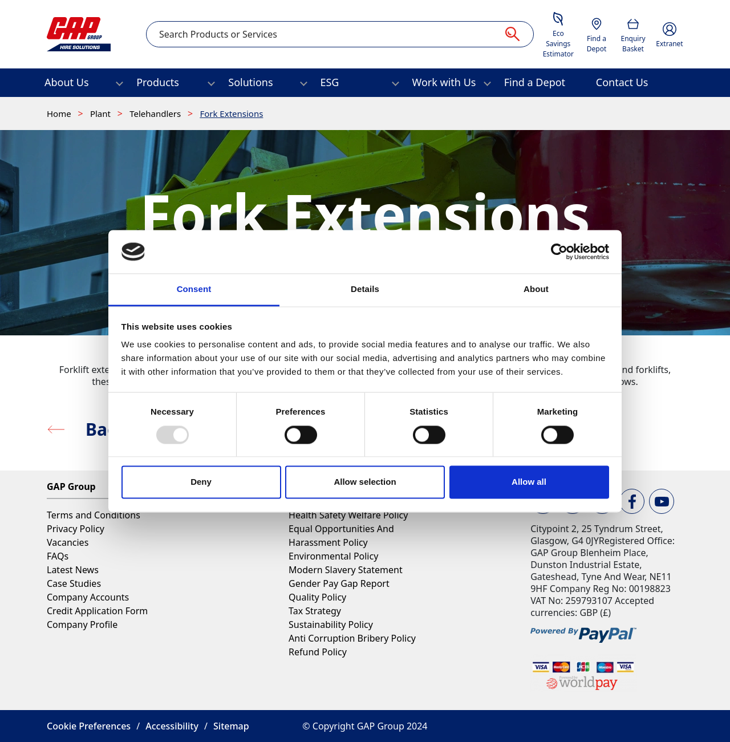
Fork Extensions (231, 113)
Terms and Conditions (93, 515)
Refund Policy (318, 652)
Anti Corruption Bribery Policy (352, 638)
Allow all (529, 482)
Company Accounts (88, 597)
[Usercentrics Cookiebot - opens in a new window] (559, 251)
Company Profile (82, 624)
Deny (201, 482)
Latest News (73, 569)
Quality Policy (317, 597)
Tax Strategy (315, 611)
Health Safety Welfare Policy (348, 515)
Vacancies (67, 542)
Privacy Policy (75, 528)
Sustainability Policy (331, 624)
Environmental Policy (333, 556)
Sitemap (231, 726)
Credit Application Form (97, 611)
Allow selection (365, 482)
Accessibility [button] (171, 726)
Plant (101, 113)
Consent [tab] (194, 289)
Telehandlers (156, 113)
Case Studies (74, 583)
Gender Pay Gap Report (339, 583)
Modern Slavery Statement (346, 569)
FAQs (57, 556)
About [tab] (536, 289)
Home (60, 113)
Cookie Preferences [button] (89, 726)
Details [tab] (365, 289)
